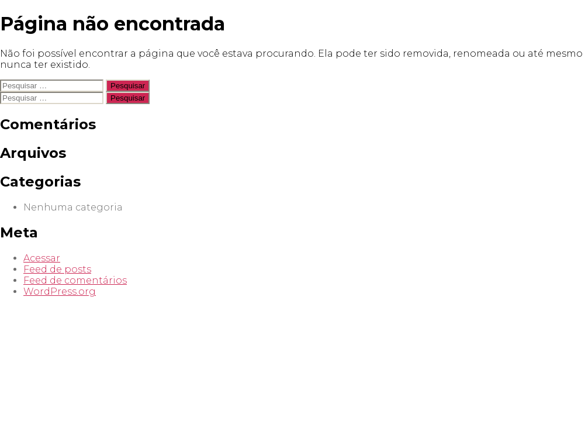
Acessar (41, 258)
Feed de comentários (75, 280)
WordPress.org (59, 291)
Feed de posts (57, 269)
